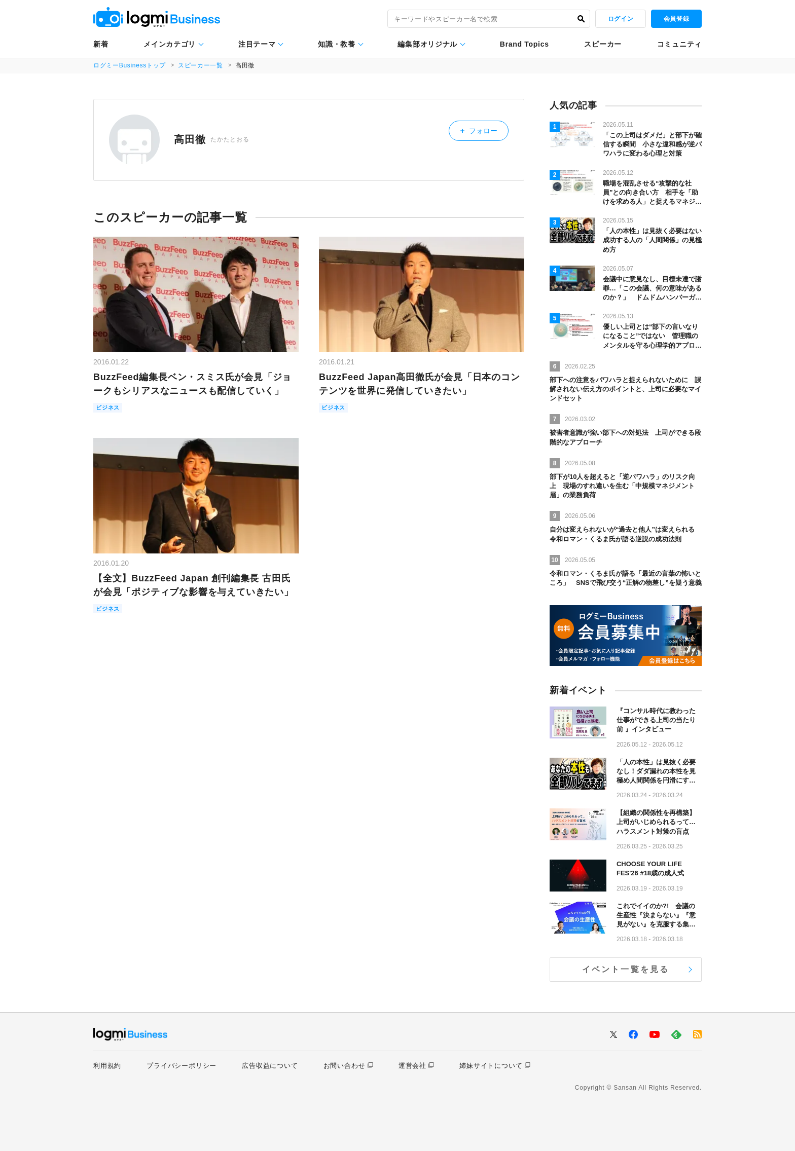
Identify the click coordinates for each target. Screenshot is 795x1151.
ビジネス (110, 408)
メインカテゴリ (169, 44)
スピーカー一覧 (202, 65)
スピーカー (603, 44)
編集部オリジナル (427, 44)
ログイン (620, 18)
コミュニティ (679, 44)
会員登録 (676, 18)
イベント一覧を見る (626, 969)
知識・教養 (336, 44)
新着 (100, 44)
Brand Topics (524, 44)
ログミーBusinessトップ (130, 65)
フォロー (482, 129)
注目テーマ (257, 44)
